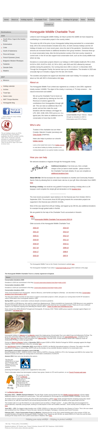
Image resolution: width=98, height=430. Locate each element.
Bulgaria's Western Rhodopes (13, 61)
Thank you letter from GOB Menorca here (60, 306)
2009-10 (66, 248)
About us (14, 20)
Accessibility (23, 424)
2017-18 (36, 248)
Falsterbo (6, 64)
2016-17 (36, 252)
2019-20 (36, 240)
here (62, 78)
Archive (5, 89)
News (83, 20)
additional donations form (59, 173)
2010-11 (66, 244)
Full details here (18, 310)
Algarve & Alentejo (17, 342)
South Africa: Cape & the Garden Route (14, 40)
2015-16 (36, 256)
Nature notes (7, 96)
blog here (13, 338)
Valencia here (42, 338)
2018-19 (36, 244)
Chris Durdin (37, 135)
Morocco (6, 80)
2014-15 (66, 228)
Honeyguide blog (9, 103)
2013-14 (66, 232)
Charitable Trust (41, 20)
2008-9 (65, 252)
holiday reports (38, 141)
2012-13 (66, 236)
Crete (5, 47)
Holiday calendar (9, 86)
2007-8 (65, 256)
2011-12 (66, 240)
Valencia (22, 335)
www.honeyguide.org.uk (63, 268)
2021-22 (36, 232)
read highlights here (71, 337)
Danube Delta (8, 67)
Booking (91, 20)
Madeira (6, 71)
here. (50, 415)
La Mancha (31, 335)
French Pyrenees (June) (11, 57)
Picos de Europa (8, 54)
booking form (76, 189)
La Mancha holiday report (15, 392)
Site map (7, 424)
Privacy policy (15, 424)
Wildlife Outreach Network (71, 394)
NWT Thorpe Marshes (10, 99)
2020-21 (36, 236)
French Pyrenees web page (77, 372)
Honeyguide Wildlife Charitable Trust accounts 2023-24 (51, 219)
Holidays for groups (71, 20)
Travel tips (6, 93)
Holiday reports (26, 20)
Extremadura (7, 44)
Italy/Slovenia (12, 346)
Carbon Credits (55, 20)
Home (6, 20)
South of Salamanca (10, 51)
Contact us (49, 25)
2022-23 (36, 228)
